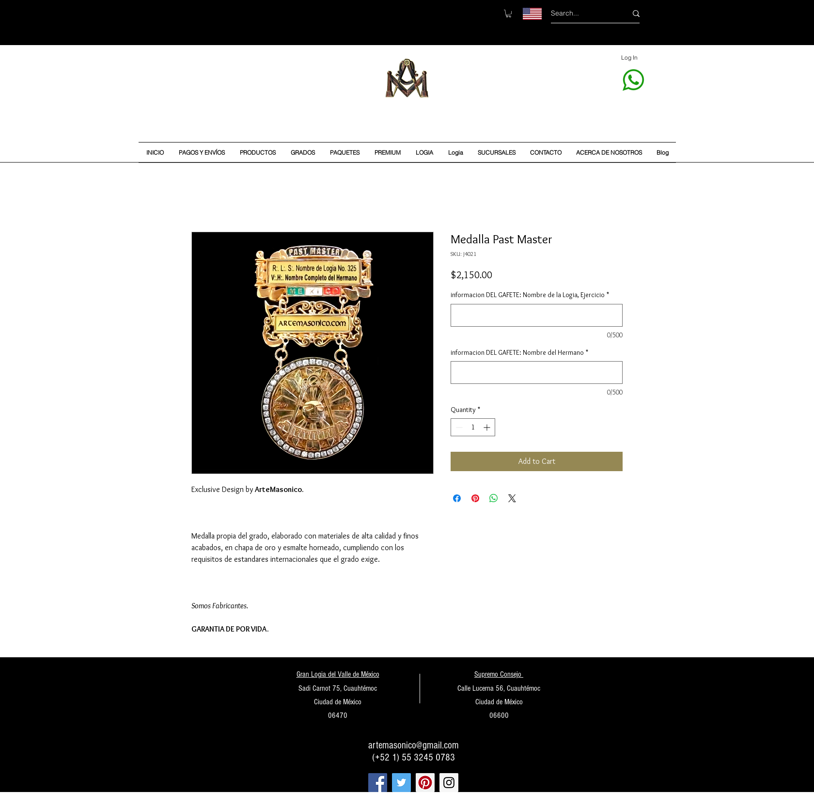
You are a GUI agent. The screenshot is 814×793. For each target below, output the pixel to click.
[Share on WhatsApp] (494, 498)
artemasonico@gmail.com (413, 745)
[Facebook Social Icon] (377, 782)
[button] (508, 13)
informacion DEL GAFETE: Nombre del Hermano (519, 352)
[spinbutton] (473, 427)
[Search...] (581, 13)
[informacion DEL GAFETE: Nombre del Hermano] (536, 372)
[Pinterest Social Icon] (425, 782)
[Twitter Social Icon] (401, 782)
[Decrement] (458, 427)
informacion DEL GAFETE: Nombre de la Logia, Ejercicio (530, 294)
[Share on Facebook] (457, 498)
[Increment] (488, 427)
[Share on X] (512, 498)
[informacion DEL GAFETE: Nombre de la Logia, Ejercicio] (536, 315)
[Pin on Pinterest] (475, 498)
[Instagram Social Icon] (448, 782)
